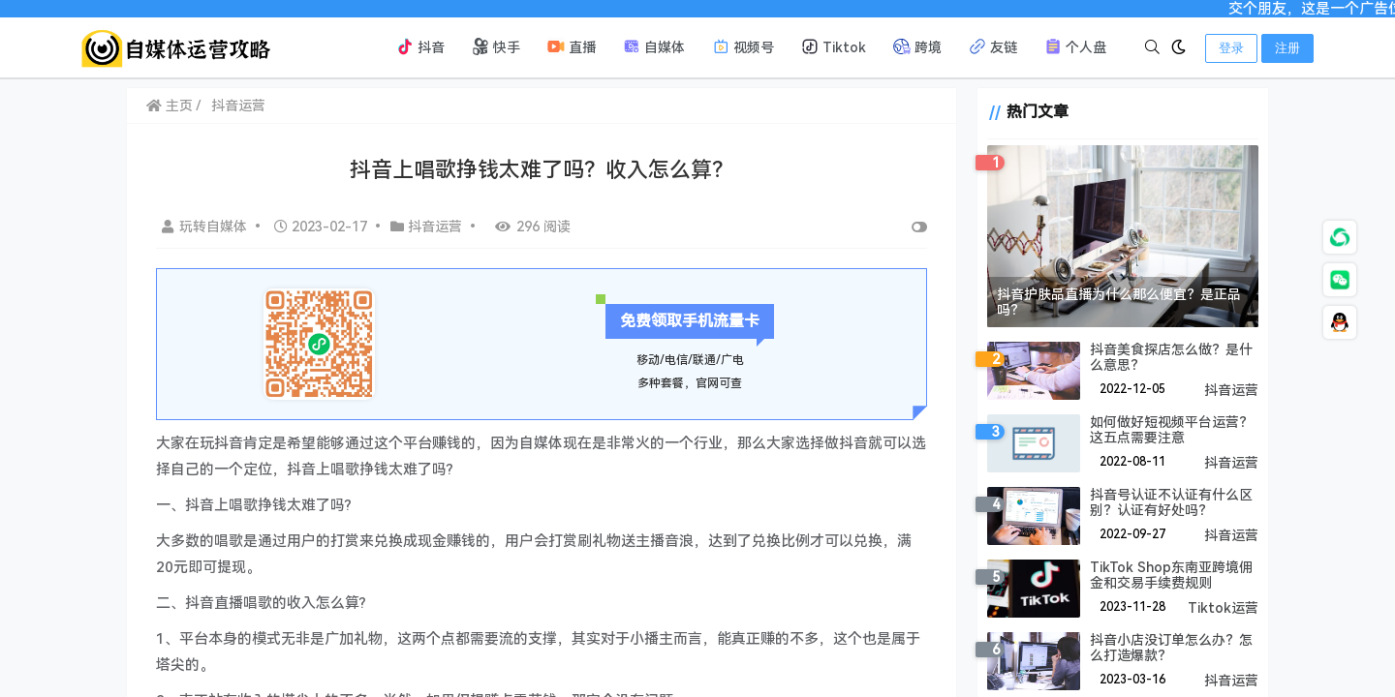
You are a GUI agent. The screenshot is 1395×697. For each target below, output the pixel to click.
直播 (571, 46)
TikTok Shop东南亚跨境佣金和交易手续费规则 (1171, 575)
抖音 (420, 46)
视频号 (743, 46)
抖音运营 (238, 105)
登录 (1231, 48)
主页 (169, 105)
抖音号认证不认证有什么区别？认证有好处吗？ (1171, 502)
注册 (1287, 48)
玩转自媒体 (206, 226)
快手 (496, 46)
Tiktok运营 (1223, 608)
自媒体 (654, 46)
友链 (993, 46)
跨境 (917, 46)
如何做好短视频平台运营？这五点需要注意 (1171, 429)
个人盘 (1075, 46)
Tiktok (833, 46)
